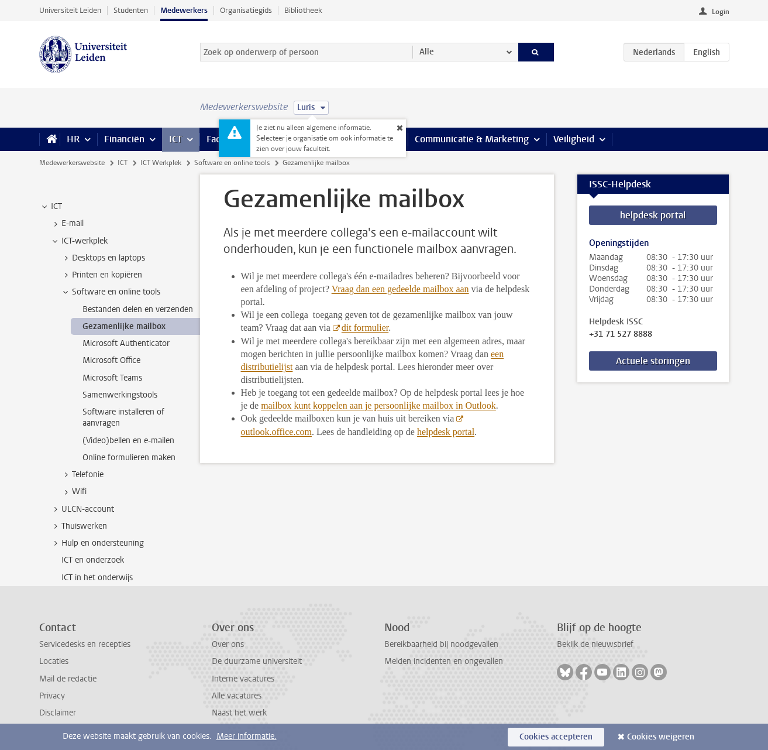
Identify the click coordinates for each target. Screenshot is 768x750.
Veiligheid (573, 139)
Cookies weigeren (660, 736)
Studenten (130, 10)
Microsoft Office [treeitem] (111, 360)
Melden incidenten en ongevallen (443, 661)
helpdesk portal (445, 432)
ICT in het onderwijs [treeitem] (97, 577)
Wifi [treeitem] (74, 492)
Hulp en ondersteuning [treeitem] (97, 543)
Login (720, 11)
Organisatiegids (246, 10)
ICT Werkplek (160, 162)
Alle (426, 51)
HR (73, 139)
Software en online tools (232, 162)
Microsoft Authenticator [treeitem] (126, 343)
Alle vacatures (236, 695)
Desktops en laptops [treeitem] (103, 258)
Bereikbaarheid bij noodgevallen (441, 644)
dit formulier (365, 328)
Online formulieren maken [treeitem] (128, 457)
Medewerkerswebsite (72, 162)
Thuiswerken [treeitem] (78, 526)
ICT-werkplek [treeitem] (79, 241)
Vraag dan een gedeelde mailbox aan (400, 289)
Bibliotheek (303, 10)
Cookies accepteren (556, 736)
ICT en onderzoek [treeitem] (92, 560)
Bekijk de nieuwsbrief (595, 644)
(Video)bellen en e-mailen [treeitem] (128, 440)
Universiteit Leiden (70, 10)
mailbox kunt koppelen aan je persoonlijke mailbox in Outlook (378, 405)
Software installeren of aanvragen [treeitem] (123, 417)
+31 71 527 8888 (620, 334)
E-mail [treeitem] (67, 224)
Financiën (124, 139)
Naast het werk (239, 712)
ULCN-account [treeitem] (82, 509)
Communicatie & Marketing (472, 139)
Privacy (52, 695)
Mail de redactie (68, 678)
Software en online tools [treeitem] (110, 292)
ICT (175, 139)
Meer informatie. (246, 736)
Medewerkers (184, 10)
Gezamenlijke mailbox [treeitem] (124, 326)
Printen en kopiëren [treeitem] (101, 275)
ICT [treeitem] (51, 207)
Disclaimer (57, 712)
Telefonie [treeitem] (82, 475)
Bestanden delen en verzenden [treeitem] (137, 309)
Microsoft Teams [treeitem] (112, 377)
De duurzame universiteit (257, 661)
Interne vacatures (243, 678)
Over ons (228, 644)
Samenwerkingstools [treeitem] (119, 394)
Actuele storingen (653, 361)
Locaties (53, 661)
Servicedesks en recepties (84, 644)
